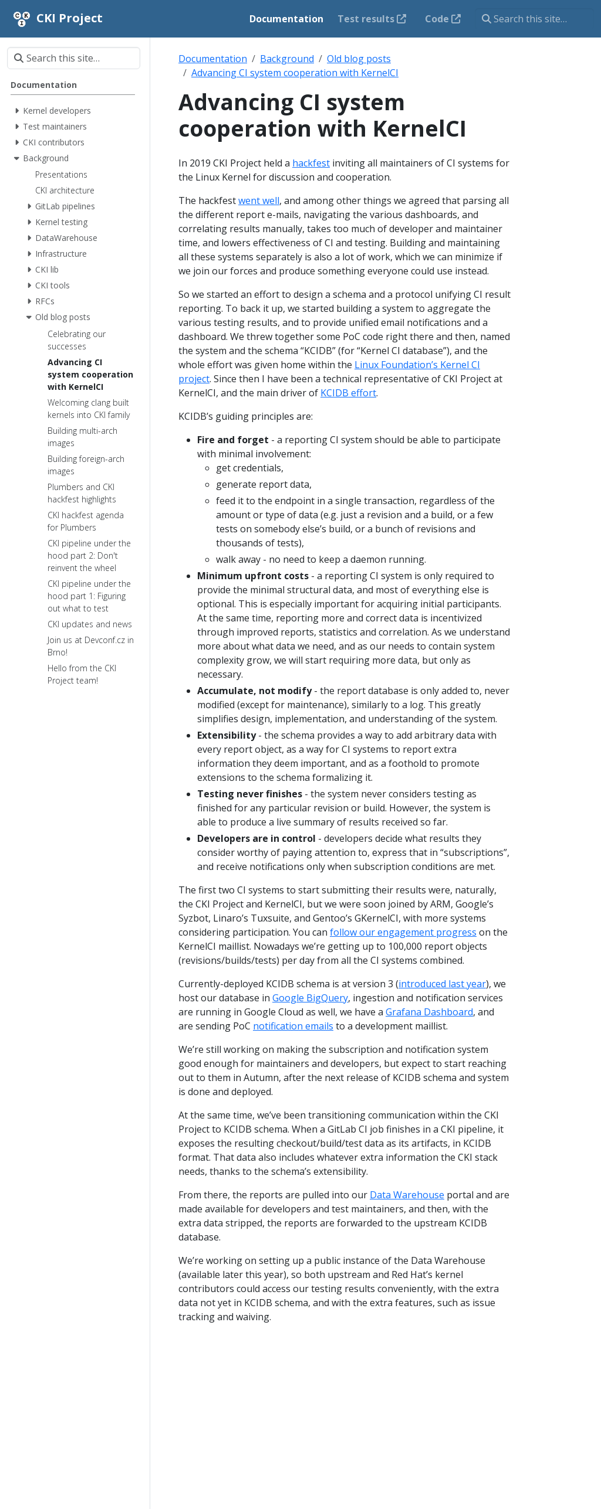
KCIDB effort (348, 392)
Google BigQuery (310, 997)
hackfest (311, 163)
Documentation (212, 58)
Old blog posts (359, 58)
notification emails (293, 1025)
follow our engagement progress (403, 932)
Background (287, 58)
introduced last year (442, 983)
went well (258, 200)
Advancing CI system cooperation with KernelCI (295, 72)
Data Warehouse (407, 1194)
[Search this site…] (534, 18)
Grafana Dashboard (429, 1011)
